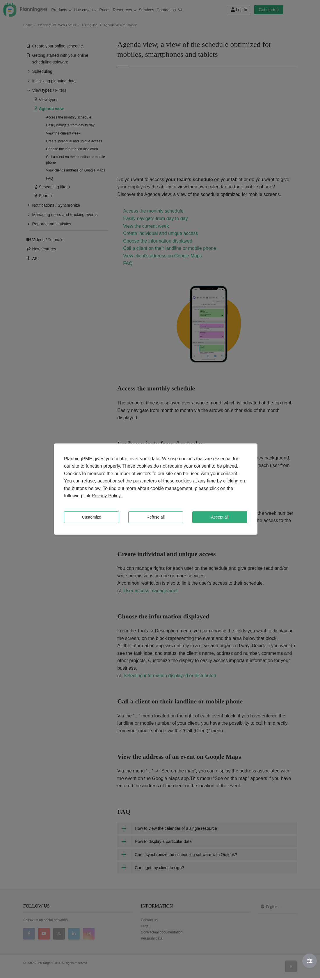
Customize (91, 517)
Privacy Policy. (107, 496)
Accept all (220, 517)
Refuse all (156, 517)
